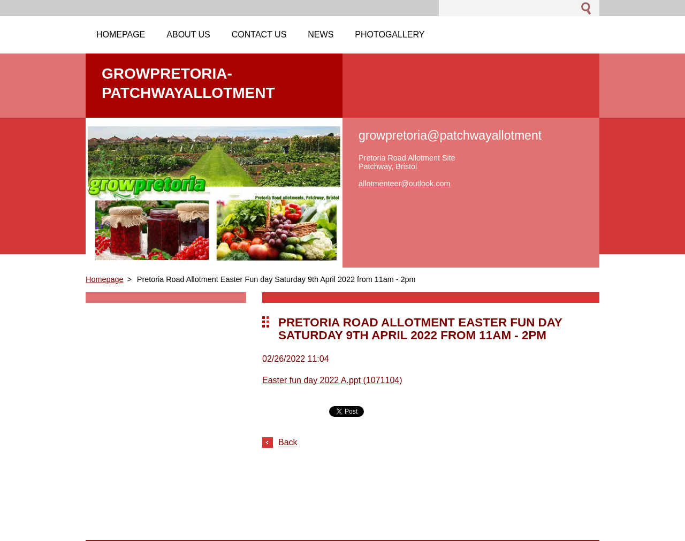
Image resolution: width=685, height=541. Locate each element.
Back (288, 442)
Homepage (104, 279)
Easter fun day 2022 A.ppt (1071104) (332, 380)
